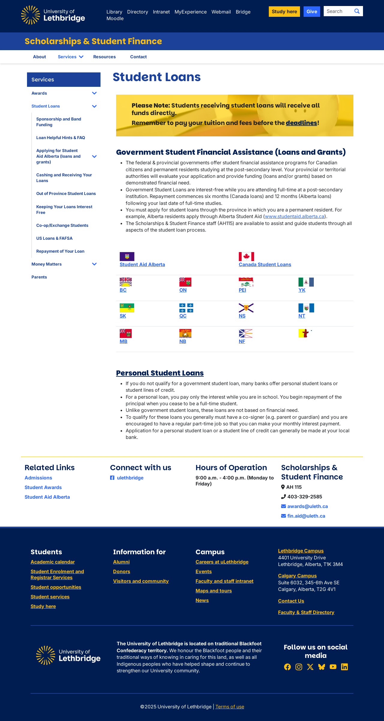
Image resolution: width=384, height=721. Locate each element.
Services (67, 56)
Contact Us (291, 601)
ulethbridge (126, 478)
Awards (39, 93)
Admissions (38, 478)
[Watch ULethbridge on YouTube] (333, 667)
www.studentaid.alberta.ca (294, 216)
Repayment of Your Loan (60, 251)
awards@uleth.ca (304, 506)
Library (114, 12)
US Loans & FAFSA (54, 238)
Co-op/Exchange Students (62, 225)
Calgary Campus (297, 576)
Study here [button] (284, 11)
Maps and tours (214, 591)
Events (204, 571)
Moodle (115, 18)
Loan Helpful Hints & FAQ (60, 137)
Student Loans (46, 106)
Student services (50, 597)
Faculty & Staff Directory (306, 612)
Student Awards (43, 487)
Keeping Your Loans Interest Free (64, 209)
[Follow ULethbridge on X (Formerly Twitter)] (310, 667)
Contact (138, 56)
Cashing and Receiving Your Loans (64, 177)
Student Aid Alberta (47, 497)
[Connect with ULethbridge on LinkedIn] (344, 667)
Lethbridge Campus (301, 551)
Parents (39, 277)
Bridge (243, 12)
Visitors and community (141, 581)
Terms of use (229, 707)
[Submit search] (357, 11)
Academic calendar (53, 562)
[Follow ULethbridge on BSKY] (321, 667)
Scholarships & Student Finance (93, 41)
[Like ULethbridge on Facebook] (287, 667)
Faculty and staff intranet (225, 581)
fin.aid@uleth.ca (303, 516)
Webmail (221, 12)
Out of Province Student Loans (66, 193)
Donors (121, 571)
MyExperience (191, 12)
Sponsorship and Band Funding (58, 122)
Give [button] (312, 11)
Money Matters (47, 264)
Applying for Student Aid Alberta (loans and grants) (58, 156)
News (202, 600)
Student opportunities (56, 587)
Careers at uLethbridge (222, 562)
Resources (104, 56)
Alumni (121, 562)
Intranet (161, 12)
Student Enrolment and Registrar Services (57, 574)
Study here (43, 606)
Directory (137, 12)
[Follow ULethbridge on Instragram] (299, 667)
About (39, 56)
